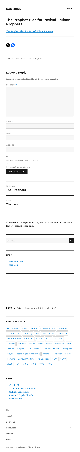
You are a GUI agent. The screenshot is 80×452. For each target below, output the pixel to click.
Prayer (10, 354)
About (9, 416)
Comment (11, 85)
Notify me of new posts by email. (18, 167)
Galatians (58, 338)
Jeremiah (59, 344)
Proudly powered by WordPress (28, 447)
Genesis (11, 344)
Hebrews (21, 344)
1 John (25, 328)
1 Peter (34, 328)
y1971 (17, 364)
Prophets (38, 59)
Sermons (10, 422)
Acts (37, 333)
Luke (29, 349)
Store (8, 439)
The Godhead (43, 359)
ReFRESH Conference (19, 392)
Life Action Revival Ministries (22, 388)
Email (9, 133)
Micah (56, 349)
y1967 (55, 359)
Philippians (67, 349)
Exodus (39, 338)
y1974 (41, 364)
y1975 (49, 364)
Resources (11, 428)
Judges (20, 349)
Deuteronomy (14, 338)
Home (9, 410)
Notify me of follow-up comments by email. (23, 160)
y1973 (33, 364)
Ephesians (29, 338)
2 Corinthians (13, 333)
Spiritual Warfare (26, 359)
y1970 (9, 364)
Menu (69, 9)
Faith (48, 338)
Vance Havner (15, 398)
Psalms (45, 354)
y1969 (63, 359)
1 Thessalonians (47, 328)
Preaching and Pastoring (28, 354)
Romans (11, 359)
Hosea (32, 344)
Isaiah (40, 344)
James (49, 344)
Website (10, 145)
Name (9, 121)
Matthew (46, 349)
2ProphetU (14, 385)
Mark (36, 349)
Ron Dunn (13, 9)
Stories (9, 434)
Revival (68, 354)
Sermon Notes (26, 59)
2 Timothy (27, 333)
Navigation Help (16, 261)
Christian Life (48, 333)
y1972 (25, 364)
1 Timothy (62, 328)
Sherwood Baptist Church (21, 395)
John (69, 344)
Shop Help (13, 265)
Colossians (62, 333)
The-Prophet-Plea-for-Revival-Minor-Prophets (29, 31)
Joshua (10, 349)
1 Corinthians (13, 328)
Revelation (57, 354)
